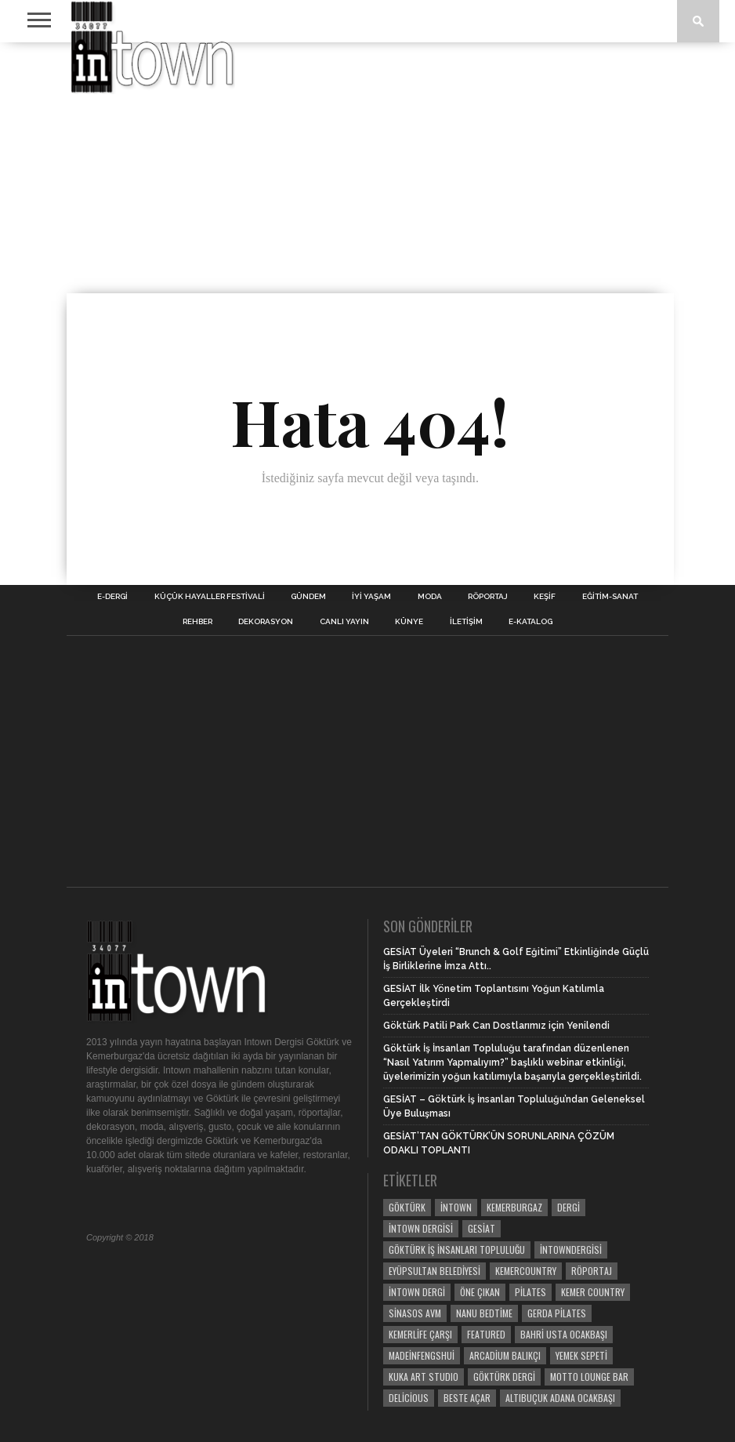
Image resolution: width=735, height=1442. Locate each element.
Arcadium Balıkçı (505, 1355)
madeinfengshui (421, 1355)
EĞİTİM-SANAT (610, 597)
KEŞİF (545, 597)
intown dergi (417, 1292)
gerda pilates (556, 1313)
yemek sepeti (581, 1355)
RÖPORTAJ (488, 597)
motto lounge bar (589, 1376)
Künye (409, 622)
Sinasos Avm (415, 1313)
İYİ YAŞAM (371, 597)
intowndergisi (571, 1249)
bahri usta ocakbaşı (563, 1334)
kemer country (593, 1292)
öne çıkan (480, 1292)
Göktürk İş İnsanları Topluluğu (457, 1249)
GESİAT (481, 1228)
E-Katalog (530, 622)
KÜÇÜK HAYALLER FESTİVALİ (209, 597)
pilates (530, 1292)
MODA (430, 597)
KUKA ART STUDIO (423, 1376)
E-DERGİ (112, 597)
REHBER (197, 622)
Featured (486, 1334)
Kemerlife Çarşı (420, 1334)
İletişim (466, 622)
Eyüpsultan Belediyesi (434, 1270)
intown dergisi (421, 1228)
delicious (409, 1397)
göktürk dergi (504, 1376)
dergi (568, 1207)
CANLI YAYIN (344, 622)
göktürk (407, 1207)
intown (456, 1207)
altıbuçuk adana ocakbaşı (560, 1397)
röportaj (591, 1270)
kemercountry (525, 1270)
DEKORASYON (265, 622)
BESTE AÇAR (467, 1397)
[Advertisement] (367, 168)
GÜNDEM (308, 597)
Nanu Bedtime (484, 1313)
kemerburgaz (514, 1207)
